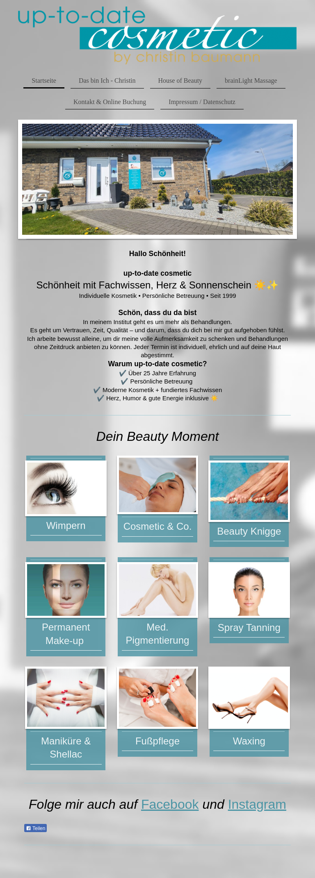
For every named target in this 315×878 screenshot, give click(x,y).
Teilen (35, 828)
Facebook (170, 804)
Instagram (257, 804)
